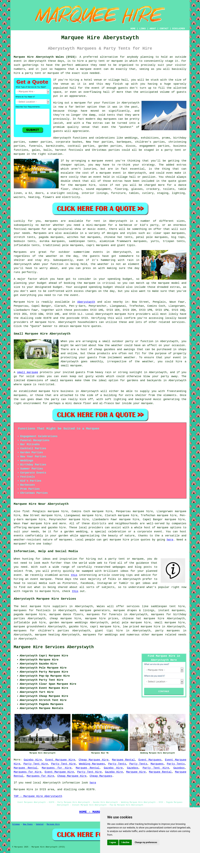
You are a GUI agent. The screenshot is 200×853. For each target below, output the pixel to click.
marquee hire (124, 314)
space (57, 91)
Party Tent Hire (35, 763)
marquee (89, 283)
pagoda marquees (51, 237)
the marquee (160, 283)
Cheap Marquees (101, 775)
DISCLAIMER (178, 28)
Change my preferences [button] (146, 842)
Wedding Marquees (92, 763)
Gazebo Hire (33, 759)
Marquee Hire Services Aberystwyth (54, 647)
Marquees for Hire (56, 767)
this (74, 575)
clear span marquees (169, 233)
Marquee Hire (136, 771)
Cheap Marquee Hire (93, 759)
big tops (178, 237)
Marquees (40, 233)
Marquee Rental (123, 759)
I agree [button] (113, 842)
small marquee (27, 372)
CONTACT (164, 28)
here (170, 539)
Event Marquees (150, 759)
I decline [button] (125, 842)
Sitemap (16, 824)
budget (58, 287)
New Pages (28, 824)
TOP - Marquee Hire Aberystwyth (38, 796)
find (25, 511)
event (95, 87)
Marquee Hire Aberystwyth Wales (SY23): (45, 56)
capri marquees (97, 245)
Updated (39, 824)
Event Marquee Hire (60, 759)
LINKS (142, 28)
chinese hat (113, 237)
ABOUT (153, 28)
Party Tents (117, 763)
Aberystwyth (86, 301)
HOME (133, 28)
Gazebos (132, 767)
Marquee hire (24, 301)
